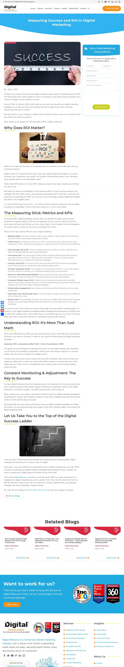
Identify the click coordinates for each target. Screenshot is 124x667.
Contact (83, 8)
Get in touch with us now (37, 490)
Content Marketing (73, 664)
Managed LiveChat (73, 648)
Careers (99, 665)
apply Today (12, 604)
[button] (40, 8)
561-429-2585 (112, 8)
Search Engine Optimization (77, 636)
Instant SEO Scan (103, 640)
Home (32, 8)
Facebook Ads (71, 644)
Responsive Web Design (75, 631)
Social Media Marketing (75, 640)
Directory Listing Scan (105, 648)
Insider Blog (101, 631)
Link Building (71, 656)
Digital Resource (21, 477)
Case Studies (101, 636)
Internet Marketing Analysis (107, 644)
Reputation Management (76, 652)
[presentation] (101, 98)
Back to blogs (14, 496)
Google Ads (70, 660)
